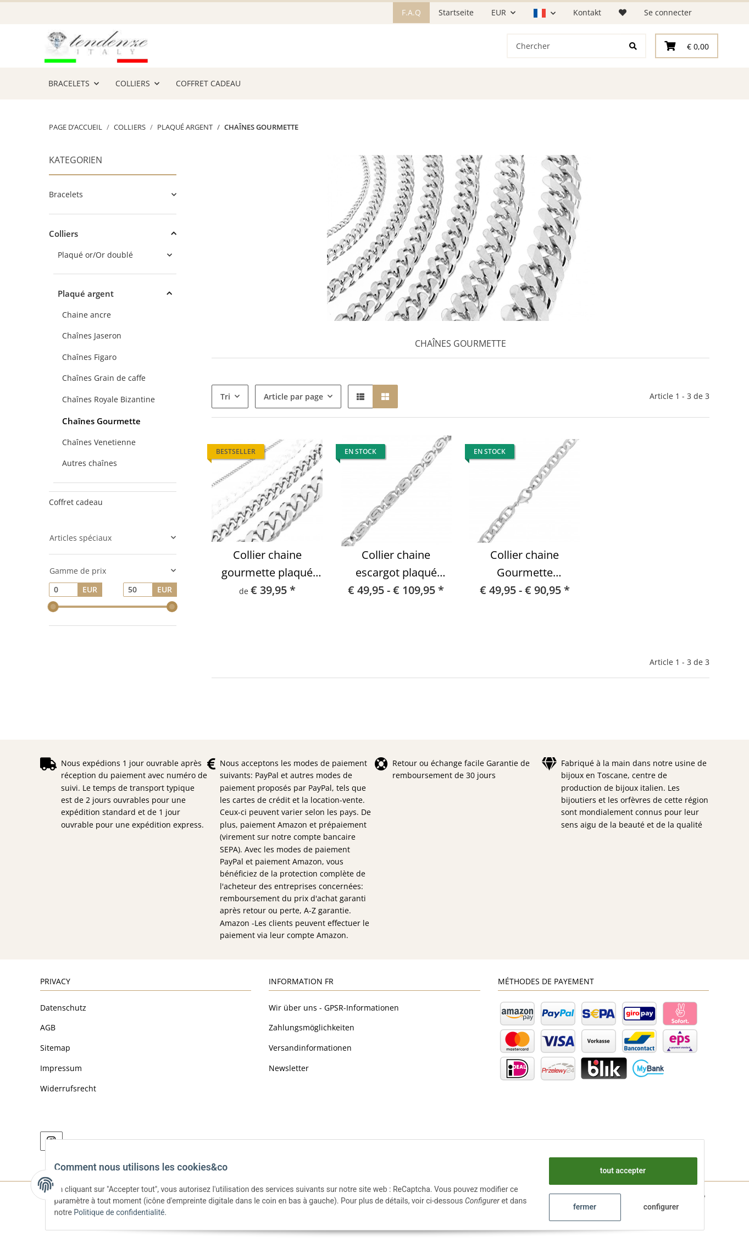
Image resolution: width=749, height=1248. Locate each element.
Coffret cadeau (76, 540)
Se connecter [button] (668, 12)
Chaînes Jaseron (91, 374)
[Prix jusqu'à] (138, 628)
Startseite (456, 12)
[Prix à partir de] (64, 628)
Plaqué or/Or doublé (95, 293)
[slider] (53, 645)
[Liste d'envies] (622, 12)
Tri (225, 435)
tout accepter (614, 1170)
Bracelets (66, 233)
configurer (652, 1206)
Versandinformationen (310, 1086)
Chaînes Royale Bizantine (108, 437)
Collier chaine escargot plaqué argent (396, 603)
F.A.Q (411, 12)
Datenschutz (63, 1046)
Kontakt (587, 12)
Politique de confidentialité (155, 1212)
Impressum (61, 1106)
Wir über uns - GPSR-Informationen (334, 1046)
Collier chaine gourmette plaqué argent (267, 603)
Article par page (293, 435)
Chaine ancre (86, 353)
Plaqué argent (86, 331)
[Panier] (686, 65)
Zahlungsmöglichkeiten (311, 1066)
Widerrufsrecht (68, 1127)
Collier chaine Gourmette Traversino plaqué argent (524, 603)
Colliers (63, 272)
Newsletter (289, 1106)
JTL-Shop (692, 1234)
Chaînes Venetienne (99, 480)
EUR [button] (498, 12)
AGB (48, 1066)
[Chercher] (564, 65)
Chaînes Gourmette (101, 459)
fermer (575, 1206)
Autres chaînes (89, 501)
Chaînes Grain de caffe (104, 416)
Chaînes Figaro (89, 395)
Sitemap (55, 1086)
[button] (544, 13)
